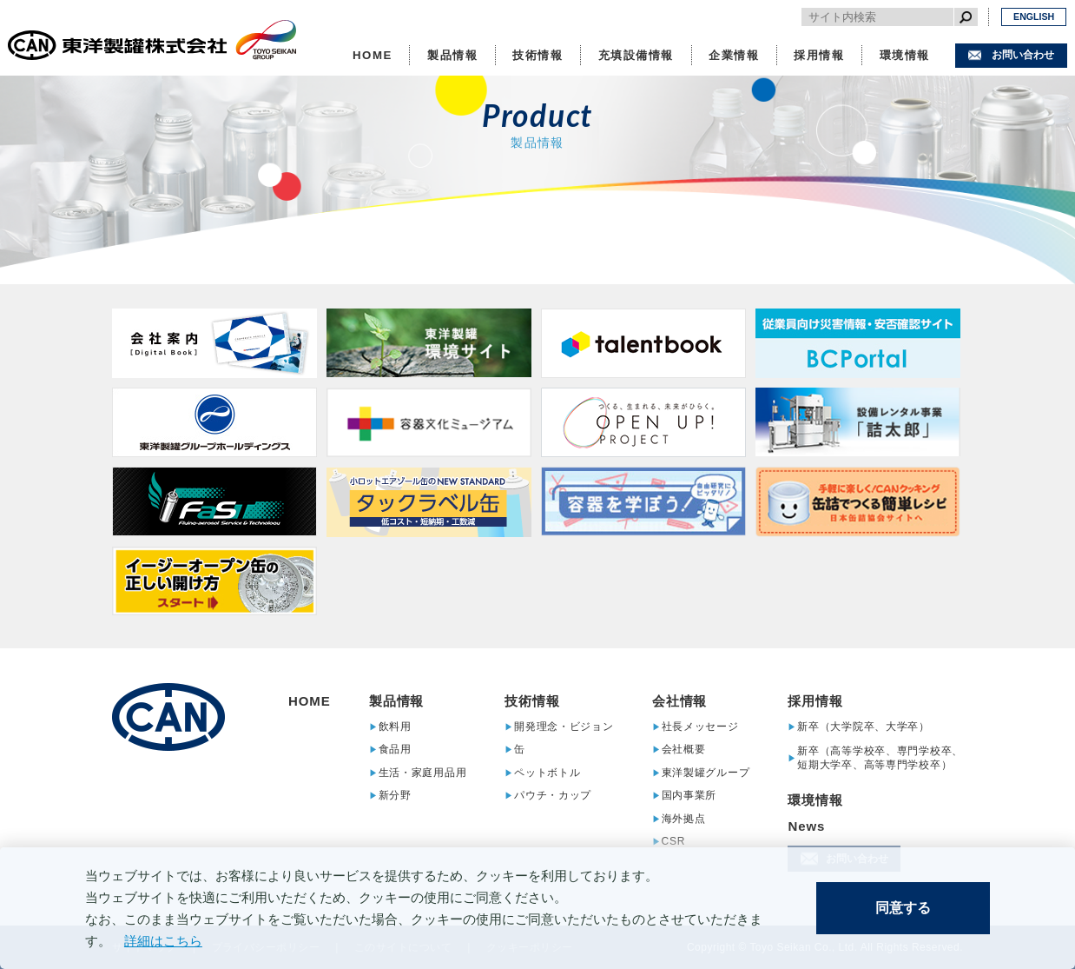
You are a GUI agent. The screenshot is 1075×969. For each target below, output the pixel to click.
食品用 (395, 749)
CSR (674, 841)
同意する (903, 907)
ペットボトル (547, 772)
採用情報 (819, 55)
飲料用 (395, 726)
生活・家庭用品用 (423, 772)
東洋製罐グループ (706, 772)
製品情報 (452, 55)
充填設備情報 (636, 55)
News (806, 826)
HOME (372, 55)
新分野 (395, 795)
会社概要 (684, 749)
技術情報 (537, 55)
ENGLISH (1033, 16)
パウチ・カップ (552, 795)
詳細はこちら (163, 940)
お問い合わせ (1023, 55)
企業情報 (734, 55)
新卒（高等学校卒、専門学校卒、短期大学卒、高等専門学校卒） (880, 758)
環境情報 (905, 55)
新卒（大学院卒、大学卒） (863, 726)
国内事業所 (689, 795)
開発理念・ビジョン (563, 726)
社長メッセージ (700, 726)
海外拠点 (684, 818)
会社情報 (680, 700)
